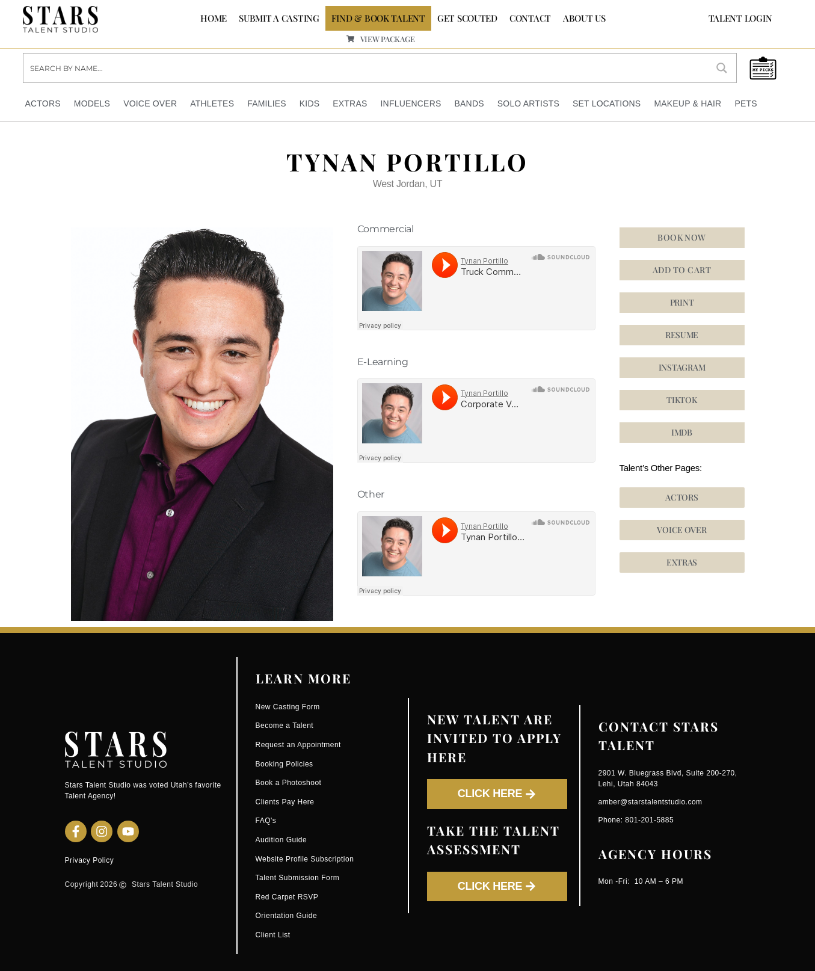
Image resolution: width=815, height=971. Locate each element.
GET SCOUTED (467, 18)
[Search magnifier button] (721, 67)
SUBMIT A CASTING (279, 18)
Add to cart (682, 269)
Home (213, 18)
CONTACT (530, 18)
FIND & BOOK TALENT (378, 18)
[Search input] (366, 67)
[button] (682, 399)
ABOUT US (584, 18)
